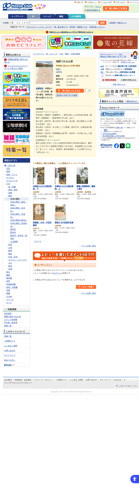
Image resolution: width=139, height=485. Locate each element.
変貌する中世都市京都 (64, 222)
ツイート (37, 241)
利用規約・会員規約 (23, 380)
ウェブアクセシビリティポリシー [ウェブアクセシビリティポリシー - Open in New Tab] (18, 383)
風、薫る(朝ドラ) (60, 27)
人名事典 (14, 241)
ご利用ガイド (92, 2)
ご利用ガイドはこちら (127, 62)
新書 (8, 293)
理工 (8, 272)
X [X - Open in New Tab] (125, 380)
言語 (10, 245)
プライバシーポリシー (43, 380)
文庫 (8, 290)
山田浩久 (59, 72)
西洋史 (13, 232)
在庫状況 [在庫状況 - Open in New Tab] (39, 88)
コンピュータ (11, 181)
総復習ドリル (82, 27)
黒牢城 (72, 27)
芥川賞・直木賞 (10, 323)
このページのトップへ (128, 386)
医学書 (9, 278)
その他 (9, 296)
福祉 (10, 254)
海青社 (58, 69)
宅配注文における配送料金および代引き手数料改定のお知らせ (71, 32)
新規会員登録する (93, 10)
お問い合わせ (120, 2)
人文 (8, 184)
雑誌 (61, 16)
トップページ (17, 16)
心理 (10, 248)
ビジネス (10, 178)
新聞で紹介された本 (12, 316)
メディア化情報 (10, 320)
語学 (8, 281)
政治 (10, 266)
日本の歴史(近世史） (19, 220)
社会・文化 (13, 257)
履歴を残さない (132, 101)
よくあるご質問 (106, 2)
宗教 (10, 193)
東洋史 (13, 229)
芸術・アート (11, 175)
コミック (47, 16)
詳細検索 (112, 23)
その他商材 (76, 16)
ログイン (98, 6)
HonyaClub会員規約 (110, 134)
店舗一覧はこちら (119, 84)
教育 (10, 251)
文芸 (8, 168)
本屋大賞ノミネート (97, 27)
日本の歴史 (15, 199)
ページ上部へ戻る (88, 246)
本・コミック (9, 165)
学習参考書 (11, 284)
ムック (9, 302)
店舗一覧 (80, 2)
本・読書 (12, 187)
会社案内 (8, 380)
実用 (8, 171)
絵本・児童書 (11, 287)
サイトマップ (134, 2)
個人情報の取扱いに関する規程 (114, 136)
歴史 (10, 196)
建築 (8, 275)
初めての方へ (9, 360)
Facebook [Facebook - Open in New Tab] (117, 380)
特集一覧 (8, 326)
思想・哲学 (13, 190)
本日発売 (8, 313)
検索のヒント (122, 23)
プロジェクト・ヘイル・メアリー (39, 27)
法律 (10, 269)
